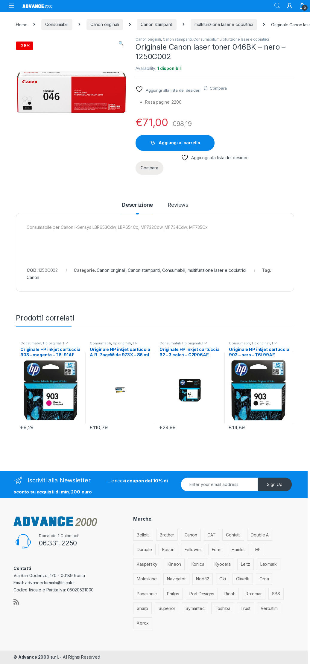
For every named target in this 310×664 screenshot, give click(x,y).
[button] (121, 43)
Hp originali (52, 343)
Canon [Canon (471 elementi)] (191, 534)
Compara (218, 88)
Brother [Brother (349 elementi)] (167, 534)
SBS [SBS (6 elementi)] (276, 593)
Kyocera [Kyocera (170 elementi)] (223, 564)
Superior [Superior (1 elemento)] (167, 608)
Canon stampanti (157, 24)
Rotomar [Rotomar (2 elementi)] (254, 593)
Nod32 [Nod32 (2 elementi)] (202, 578)
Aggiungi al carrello (179, 142)
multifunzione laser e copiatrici (223, 24)
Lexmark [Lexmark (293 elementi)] (268, 564)
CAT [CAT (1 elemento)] (211, 534)
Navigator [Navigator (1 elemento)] (176, 578)
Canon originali (104, 24)
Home (21, 24)
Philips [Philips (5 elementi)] (173, 593)
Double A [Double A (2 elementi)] (260, 534)
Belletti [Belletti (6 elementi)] (143, 534)
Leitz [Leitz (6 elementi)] (245, 564)
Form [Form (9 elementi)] (216, 549)
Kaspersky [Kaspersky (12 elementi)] (147, 564)
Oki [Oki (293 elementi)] (222, 578)
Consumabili (56, 24)
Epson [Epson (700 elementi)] (168, 549)
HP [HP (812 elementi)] (258, 549)
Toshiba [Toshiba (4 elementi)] (222, 608)
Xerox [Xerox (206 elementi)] (143, 622)
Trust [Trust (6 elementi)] (245, 608)
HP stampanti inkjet (44, 345)
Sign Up (274, 484)
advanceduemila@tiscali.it (50, 582)
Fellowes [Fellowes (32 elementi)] (193, 549)
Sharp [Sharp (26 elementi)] (142, 608)
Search (277, 5)
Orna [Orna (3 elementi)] (264, 578)
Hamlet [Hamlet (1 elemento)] (238, 549)
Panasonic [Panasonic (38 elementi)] (147, 593)
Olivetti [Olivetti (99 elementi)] (242, 578)
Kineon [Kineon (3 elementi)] (174, 564)
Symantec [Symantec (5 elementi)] (195, 608)
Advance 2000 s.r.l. (39, 657)
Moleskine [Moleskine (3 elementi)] (147, 578)
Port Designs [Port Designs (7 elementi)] (201, 593)
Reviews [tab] (178, 205)
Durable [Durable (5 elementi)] (144, 549)
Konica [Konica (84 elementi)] (198, 564)
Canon (33, 277)
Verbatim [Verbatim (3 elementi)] (269, 608)
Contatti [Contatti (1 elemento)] (233, 534)
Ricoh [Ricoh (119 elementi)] (229, 593)
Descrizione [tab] (137, 205)
